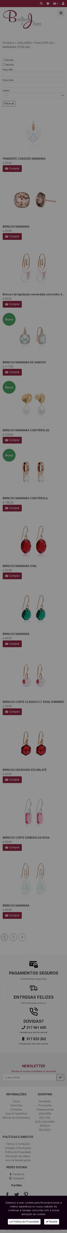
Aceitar (52, 1221)
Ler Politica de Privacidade (24, 1221)
